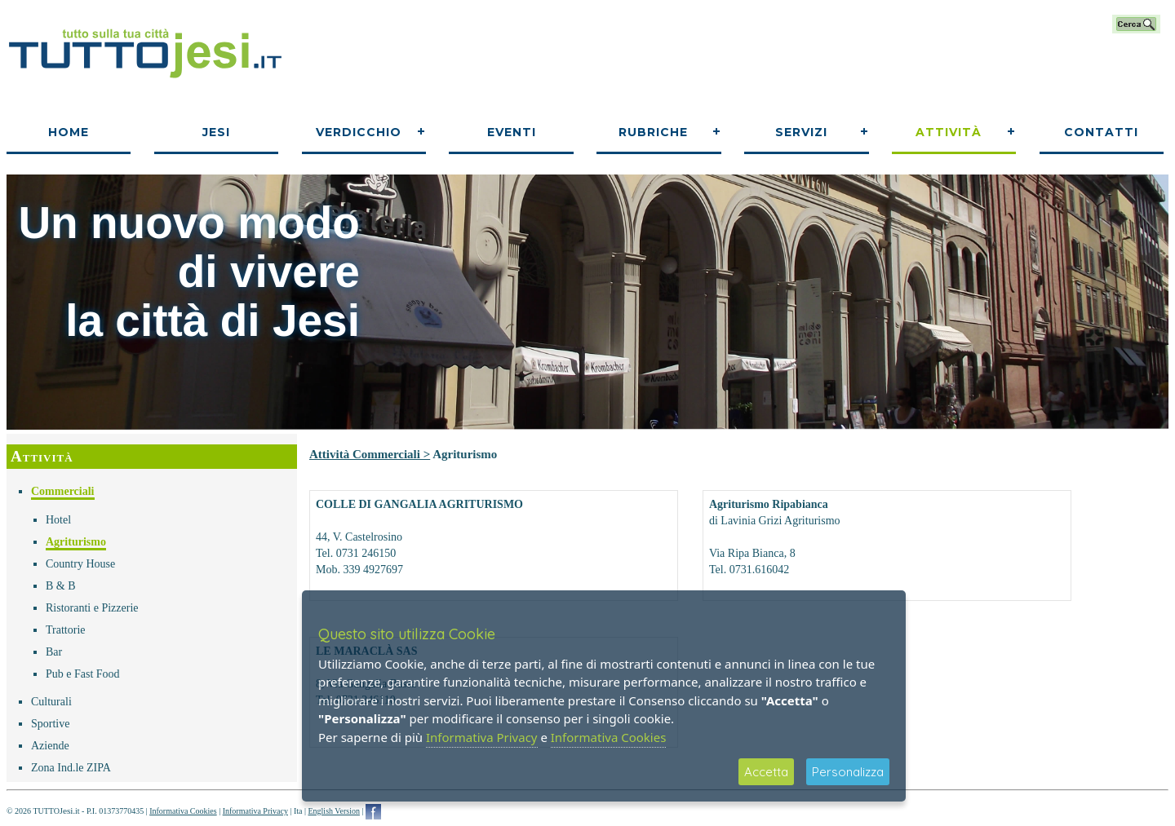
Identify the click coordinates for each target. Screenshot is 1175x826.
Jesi (216, 132)
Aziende (50, 746)
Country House (80, 564)
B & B (61, 586)
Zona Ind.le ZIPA (71, 768)
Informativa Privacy (255, 810)
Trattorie (65, 630)
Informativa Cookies (182, 810)
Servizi (801, 132)
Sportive (50, 724)
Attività (949, 132)
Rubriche (653, 132)
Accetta (766, 772)
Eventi (511, 132)
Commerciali (63, 491)
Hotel (58, 520)
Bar (54, 652)
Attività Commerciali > (369, 454)
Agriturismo (76, 542)
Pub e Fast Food (83, 674)
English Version (333, 810)
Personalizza (848, 772)
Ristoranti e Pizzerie (92, 608)
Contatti (1101, 132)
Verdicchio (358, 132)
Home (68, 132)
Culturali (51, 702)
